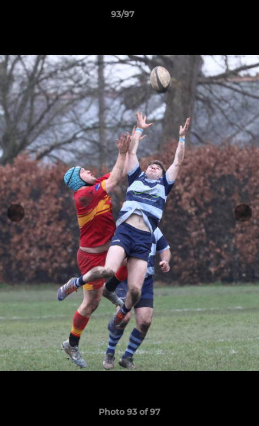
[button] (216, 17)
